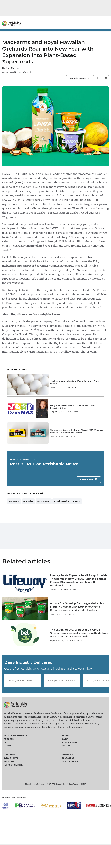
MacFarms (12, 68)
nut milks (28, 508)
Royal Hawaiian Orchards (67, 508)
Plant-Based (43, 508)
